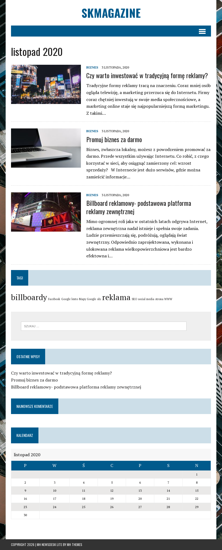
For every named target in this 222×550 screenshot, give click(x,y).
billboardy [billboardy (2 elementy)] (29, 297)
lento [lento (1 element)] (74, 299)
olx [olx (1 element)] (99, 299)
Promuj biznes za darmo (114, 139)
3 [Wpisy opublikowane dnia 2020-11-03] (54, 482)
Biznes (92, 67)
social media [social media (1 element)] (146, 299)
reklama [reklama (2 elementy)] (116, 297)
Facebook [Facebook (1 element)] (54, 299)
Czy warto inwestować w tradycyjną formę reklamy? (147, 75)
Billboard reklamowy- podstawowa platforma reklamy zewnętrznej (138, 207)
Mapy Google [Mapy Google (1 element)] (87, 299)
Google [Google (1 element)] (65, 299)
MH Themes (74, 544)
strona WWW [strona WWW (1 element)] (163, 299)
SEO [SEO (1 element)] (134, 299)
